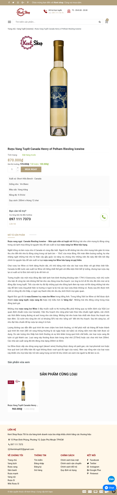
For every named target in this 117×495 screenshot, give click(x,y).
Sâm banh (12, 470)
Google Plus (94, 470)
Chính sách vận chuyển (71, 463)
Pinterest (92, 473)
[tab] (16, 235)
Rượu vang (13, 467)
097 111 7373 (20, 219)
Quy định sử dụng (69, 470)
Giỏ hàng (38, 470)
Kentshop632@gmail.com (22, 449)
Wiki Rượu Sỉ (13, 484)
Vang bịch (12, 463)
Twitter (91, 463)
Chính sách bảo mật (70, 460)
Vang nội (12, 477)
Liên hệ (12, 224)
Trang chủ (12, 460)
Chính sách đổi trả (69, 467)
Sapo (50, 492)
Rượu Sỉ (11, 480)
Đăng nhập (39, 463)
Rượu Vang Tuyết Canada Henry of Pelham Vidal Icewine (33, 405)
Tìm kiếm (38, 460)
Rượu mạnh (13, 473)
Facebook (93, 460)
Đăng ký (37, 467)
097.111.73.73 (58, 13)
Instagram (93, 467)
